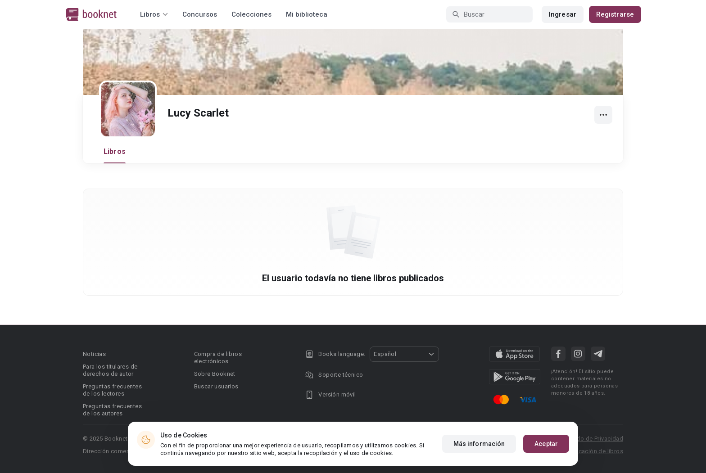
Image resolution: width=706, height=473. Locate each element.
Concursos (199, 14)
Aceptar (546, 443)
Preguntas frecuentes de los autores (112, 410)
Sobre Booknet (214, 373)
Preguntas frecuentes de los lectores (112, 390)
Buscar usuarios (216, 386)
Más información (479, 443)
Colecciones (251, 14)
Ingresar (562, 14)
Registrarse (615, 14)
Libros (115, 151)
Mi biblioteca (306, 14)
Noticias (94, 354)
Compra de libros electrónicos (218, 358)
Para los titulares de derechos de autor (110, 370)
